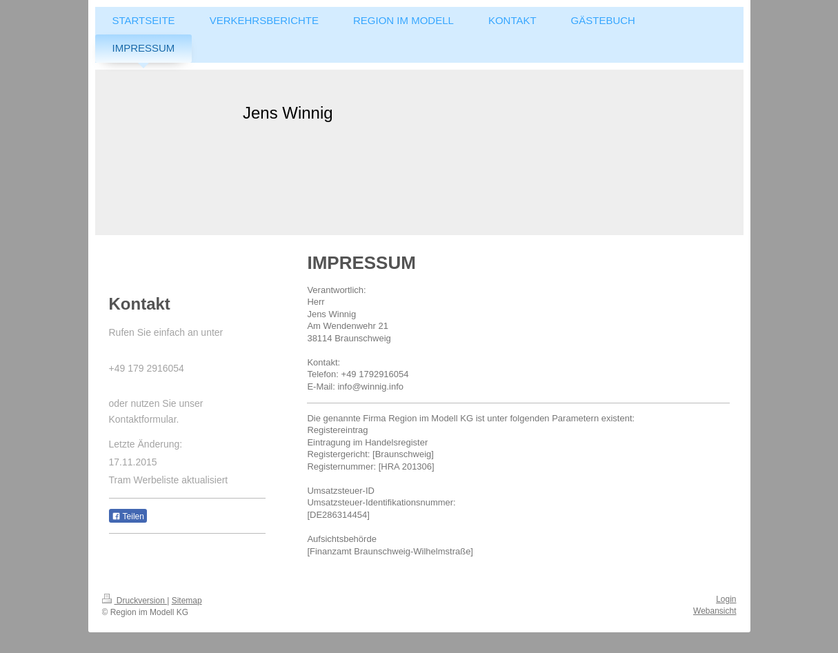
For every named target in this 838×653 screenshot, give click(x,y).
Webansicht (714, 611)
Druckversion (135, 600)
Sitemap (187, 600)
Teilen (128, 516)
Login (726, 599)
